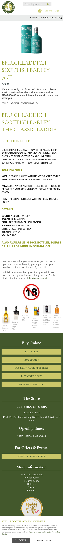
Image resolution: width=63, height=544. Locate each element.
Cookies (32, 487)
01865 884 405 (33, 407)
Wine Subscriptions (31, 384)
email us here (33, 412)
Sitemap (31, 490)
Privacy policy (31, 477)
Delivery (31, 484)
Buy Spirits (31, 360)
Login (56, 11)
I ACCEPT (20, 540)
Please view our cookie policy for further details (31, 533)
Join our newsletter (31, 456)
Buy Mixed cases (31, 376)
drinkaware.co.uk (38, 278)
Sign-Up (48, 11)
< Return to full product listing (46, 17)
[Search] (34, 4)
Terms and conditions (31, 474)
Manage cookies (44, 540)
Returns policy (31, 481)
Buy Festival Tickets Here (31, 368)
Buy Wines (31, 351)
